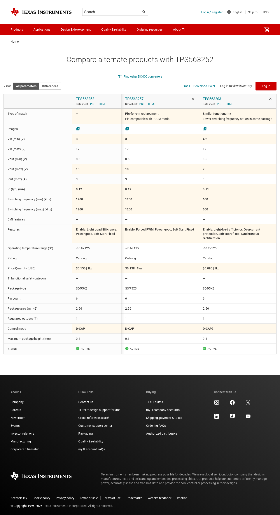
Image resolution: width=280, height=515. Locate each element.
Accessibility (18, 498)
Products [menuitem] (16, 29)
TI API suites (154, 402)
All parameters (26, 86)
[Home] (41, 12)
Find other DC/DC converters (140, 76)
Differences (50, 86)
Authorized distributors (161, 433)
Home (14, 41)
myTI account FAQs (91, 449)
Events (15, 425)
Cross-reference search (94, 418)
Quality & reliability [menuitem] (113, 29)
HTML (102, 104)
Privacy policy (65, 498)
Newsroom (17, 418)
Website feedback (160, 498)
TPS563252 (85, 99)
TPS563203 (212, 99)
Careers (15, 410)
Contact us (85, 402)
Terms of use (112, 498)
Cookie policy (41, 498)
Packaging (85, 433)
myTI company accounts (163, 410)
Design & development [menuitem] (76, 29)
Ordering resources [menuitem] (150, 29)
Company (17, 402)
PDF (92, 104)
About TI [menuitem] (179, 29)
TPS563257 (134, 99)
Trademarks (134, 498)
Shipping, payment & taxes (164, 418)
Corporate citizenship (24, 449)
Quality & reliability (90, 441)
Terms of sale (89, 498)
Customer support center (95, 425)
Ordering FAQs (156, 425)
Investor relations (22, 433)
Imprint (182, 498)
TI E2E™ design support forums (99, 410)
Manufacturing (20, 441)
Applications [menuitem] (41, 29)
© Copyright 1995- (26, 506)
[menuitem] (267, 29)
